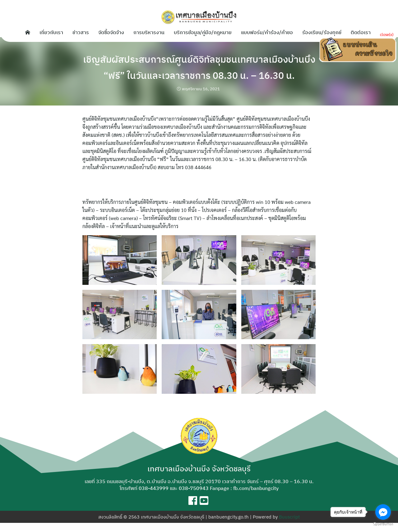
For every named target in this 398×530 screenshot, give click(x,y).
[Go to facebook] (383, 512)
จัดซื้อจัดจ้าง (111, 32)
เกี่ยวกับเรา (51, 32)
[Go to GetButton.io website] (383, 524)
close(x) (386, 34)
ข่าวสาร (80, 32)
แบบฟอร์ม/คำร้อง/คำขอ (267, 32)
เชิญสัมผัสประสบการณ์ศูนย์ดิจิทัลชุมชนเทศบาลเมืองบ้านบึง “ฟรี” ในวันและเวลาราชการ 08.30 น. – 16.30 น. (199, 70)
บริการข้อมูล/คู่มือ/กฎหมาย (203, 32)
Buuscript (289, 524)
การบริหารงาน (148, 32)
